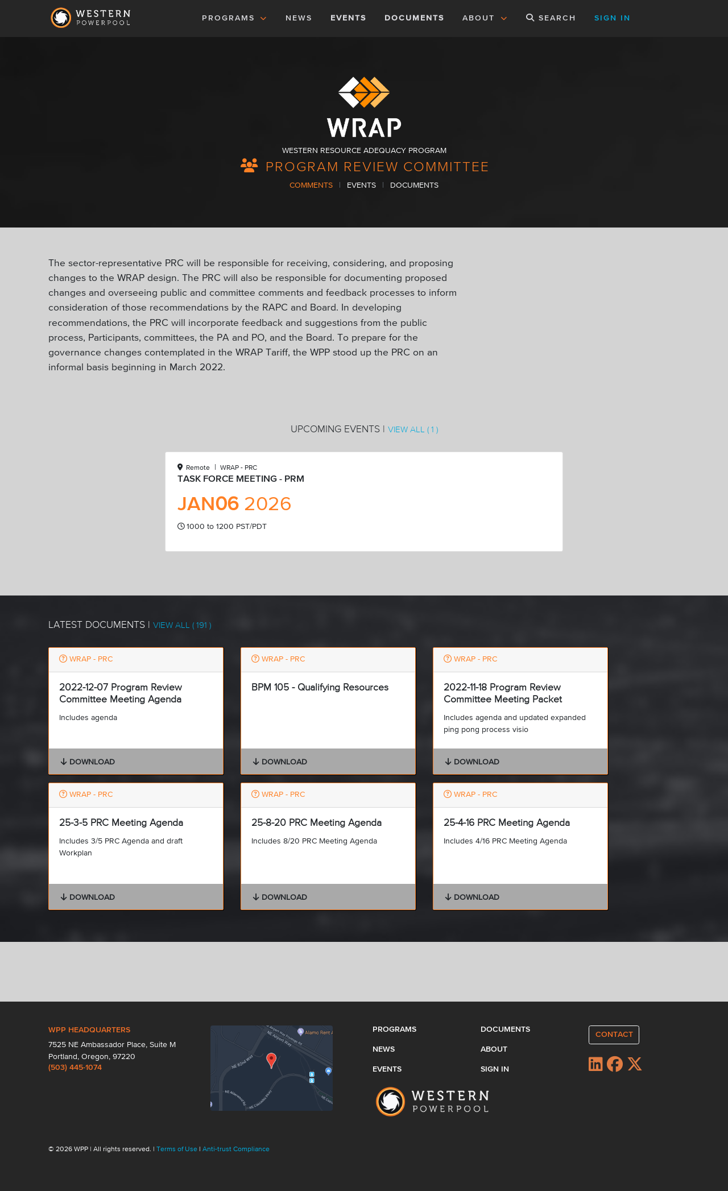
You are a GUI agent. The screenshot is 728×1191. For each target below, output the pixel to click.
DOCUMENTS (414, 18)
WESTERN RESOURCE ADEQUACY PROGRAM (364, 151)
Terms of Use (177, 1149)
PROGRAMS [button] (235, 18)
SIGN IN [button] (612, 18)
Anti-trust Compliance (236, 1149)
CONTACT (614, 1035)
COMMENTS (312, 185)
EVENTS (350, 17)
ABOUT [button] (485, 18)
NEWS (299, 18)
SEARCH (551, 18)
